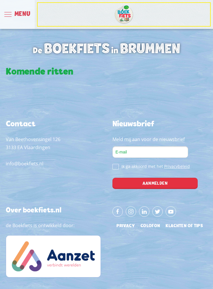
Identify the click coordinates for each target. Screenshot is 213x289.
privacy (125, 226)
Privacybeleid (177, 166)
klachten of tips (184, 226)
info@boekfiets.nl (24, 163)
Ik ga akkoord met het (151, 167)
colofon (150, 226)
